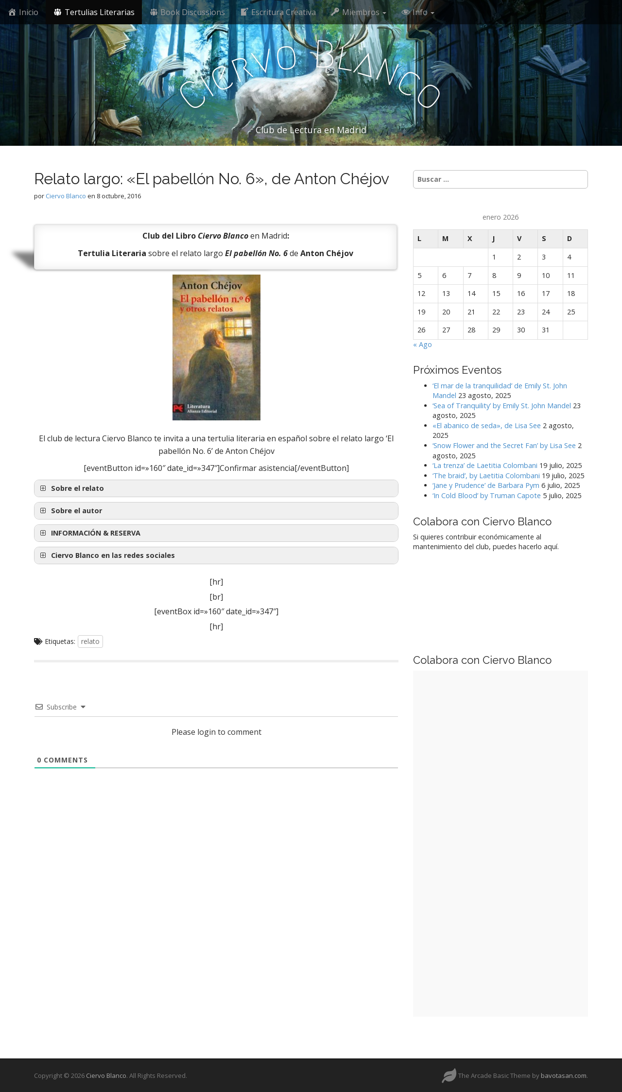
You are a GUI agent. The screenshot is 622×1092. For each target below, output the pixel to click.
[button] (216, 533)
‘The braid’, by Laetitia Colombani (486, 475)
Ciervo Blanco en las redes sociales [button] (106, 555)
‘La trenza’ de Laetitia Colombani (484, 465)
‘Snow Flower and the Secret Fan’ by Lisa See (504, 445)
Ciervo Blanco (66, 195)
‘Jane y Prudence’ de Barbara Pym (485, 485)
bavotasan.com (564, 1075)
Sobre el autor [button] (70, 511)
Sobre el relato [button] (71, 488)
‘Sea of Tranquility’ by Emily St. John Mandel (501, 405)
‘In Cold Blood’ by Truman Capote (486, 495)
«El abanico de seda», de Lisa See (486, 425)
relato (90, 641)
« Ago (422, 344)
